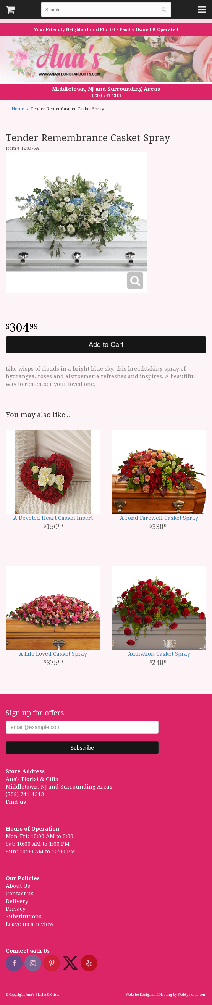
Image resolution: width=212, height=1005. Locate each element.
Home (17, 108)
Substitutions (24, 916)
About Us (18, 886)
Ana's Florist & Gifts (55, 60)
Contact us (20, 893)
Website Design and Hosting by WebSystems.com (166, 995)
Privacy (16, 909)
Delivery (17, 901)
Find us (16, 802)
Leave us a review (29, 924)
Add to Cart (106, 344)
